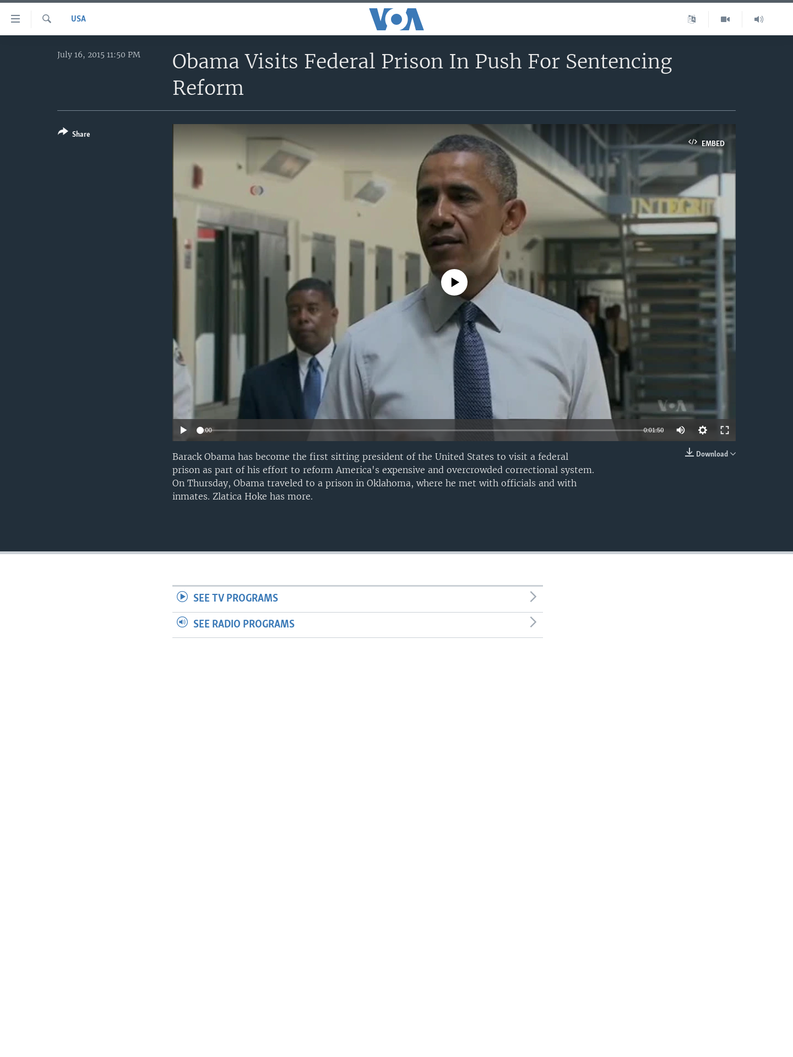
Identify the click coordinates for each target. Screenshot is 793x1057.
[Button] (74, 135)
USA (78, 19)
